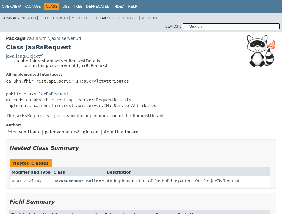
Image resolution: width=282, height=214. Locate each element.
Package (32, 6)
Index (119, 6)
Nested (28, 18)
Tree (77, 6)
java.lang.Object (23, 56)
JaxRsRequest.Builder (79, 181)
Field (44, 18)
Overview (11, 6)
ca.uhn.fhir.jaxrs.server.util (54, 38)
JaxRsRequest (54, 94)
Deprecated (98, 6)
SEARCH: (173, 26)
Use (66, 6)
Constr (60, 18)
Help (132, 6)
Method (79, 18)
